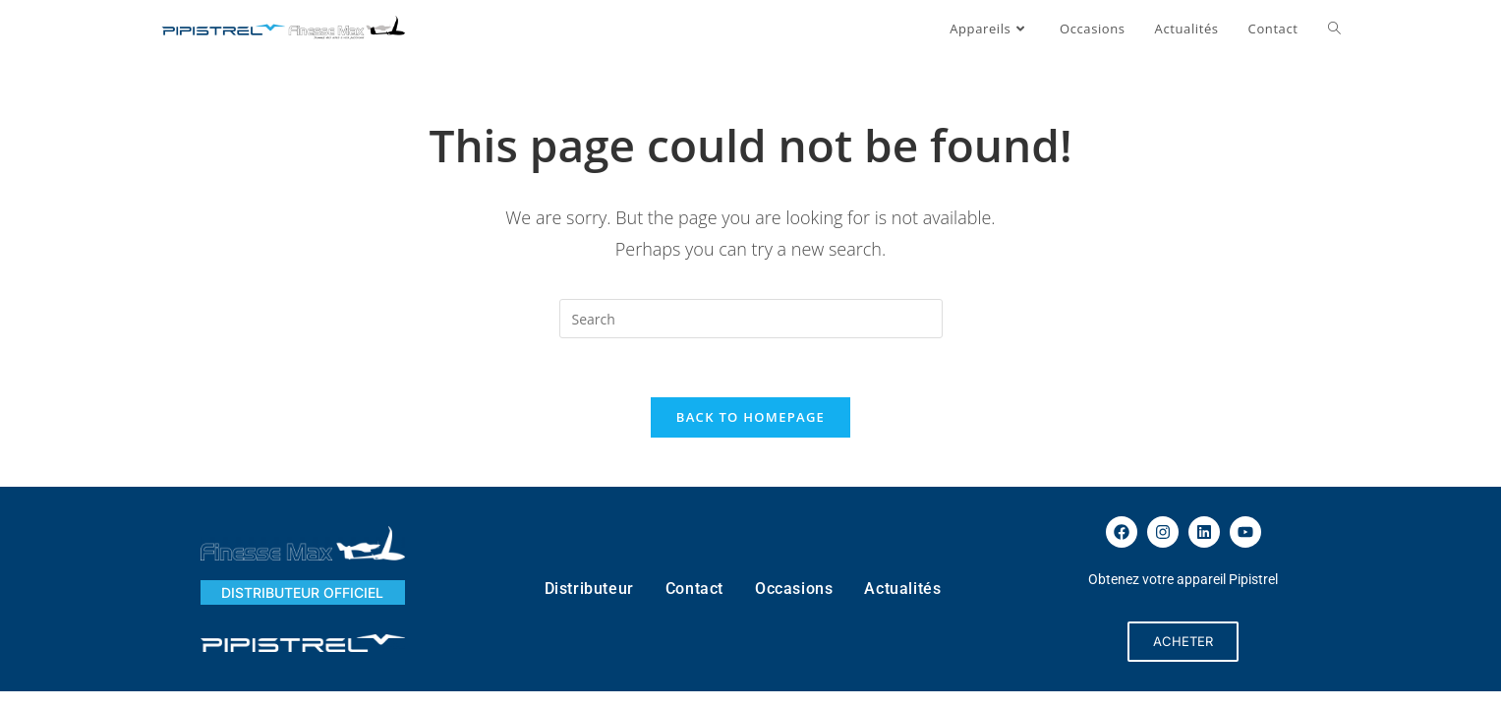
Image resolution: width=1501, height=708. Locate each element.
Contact (694, 588)
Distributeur (589, 588)
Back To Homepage (750, 417)
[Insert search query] (751, 318)
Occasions (794, 588)
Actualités (902, 588)
